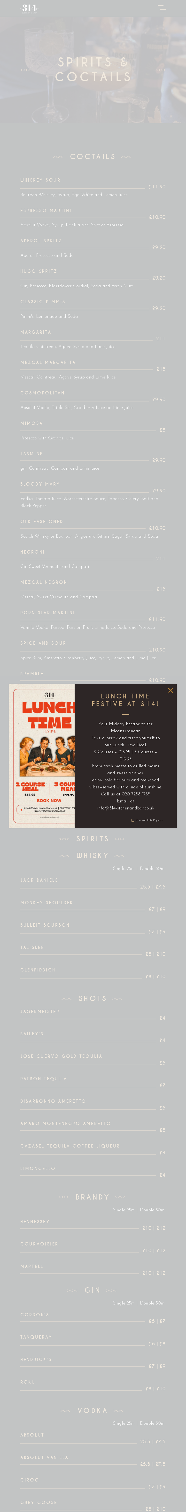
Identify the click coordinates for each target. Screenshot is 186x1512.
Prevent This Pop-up (149, 820)
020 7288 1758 (136, 794)
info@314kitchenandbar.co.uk (125, 808)
